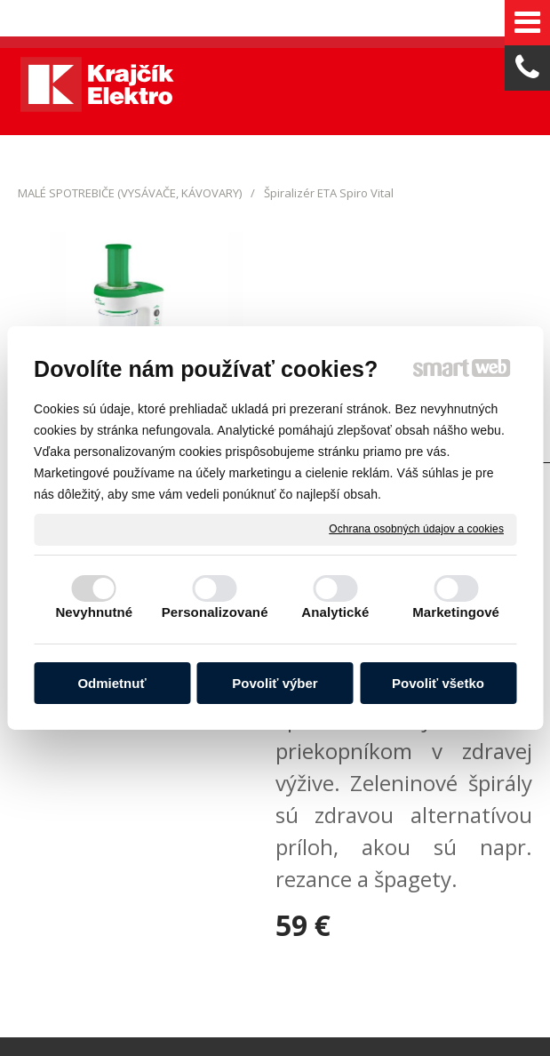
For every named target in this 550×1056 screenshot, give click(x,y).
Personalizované (215, 612)
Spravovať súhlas (370, 907)
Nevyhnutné (93, 612)
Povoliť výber (274, 683)
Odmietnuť (111, 683)
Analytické (335, 612)
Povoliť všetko (438, 683)
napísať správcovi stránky (428, 892)
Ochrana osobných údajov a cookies (416, 529)
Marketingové (455, 612)
